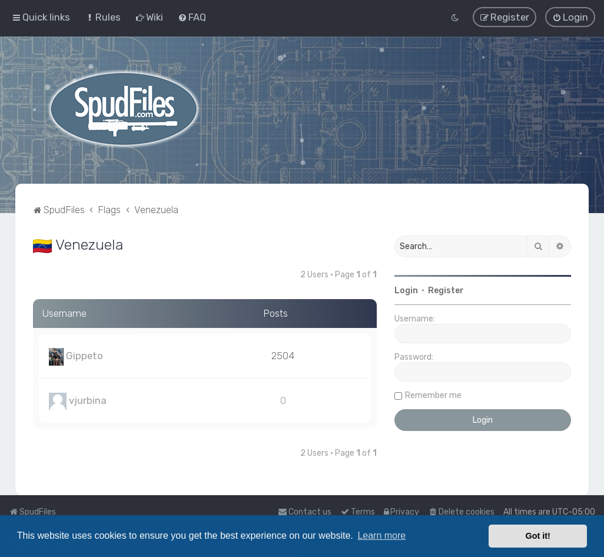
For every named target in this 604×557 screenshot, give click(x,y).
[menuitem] (103, 17)
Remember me (433, 395)
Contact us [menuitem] (304, 512)
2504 (282, 355)
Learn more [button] (381, 536)
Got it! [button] (538, 536)
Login (406, 290)
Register (446, 290)
